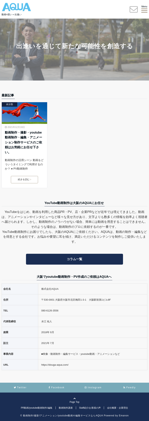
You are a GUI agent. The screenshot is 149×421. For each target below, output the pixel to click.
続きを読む (24, 179)
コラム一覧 (74, 259)
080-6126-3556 (49, 310)
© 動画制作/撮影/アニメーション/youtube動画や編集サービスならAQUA (61, 415)
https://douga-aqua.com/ (54, 364)
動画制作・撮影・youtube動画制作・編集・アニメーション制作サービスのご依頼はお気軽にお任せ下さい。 (23, 142)
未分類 (9, 104)
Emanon (124, 415)
